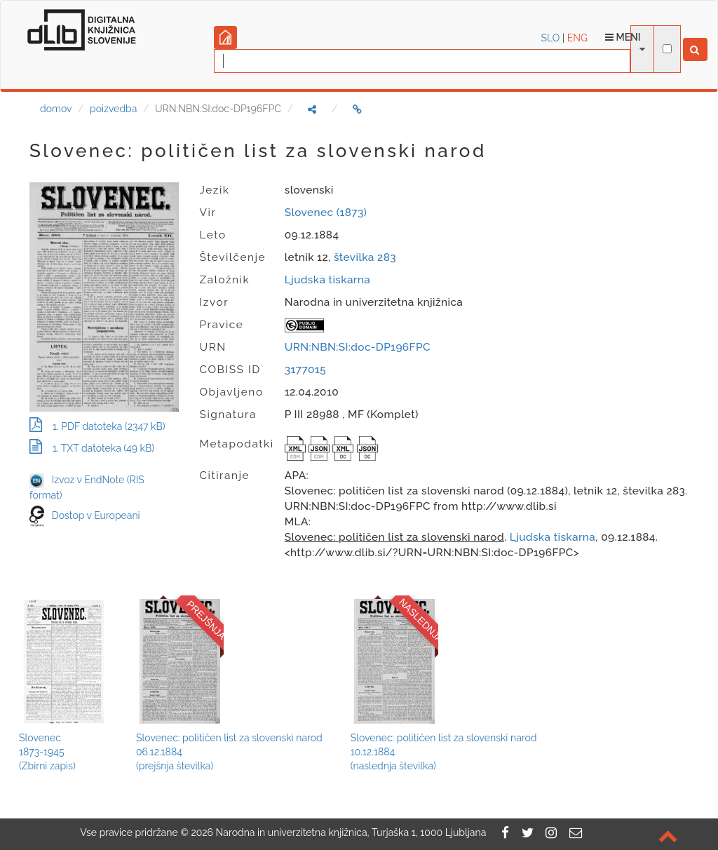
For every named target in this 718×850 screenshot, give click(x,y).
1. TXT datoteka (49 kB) (91, 448)
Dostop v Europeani (96, 515)
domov (56, 108)
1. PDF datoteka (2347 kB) (97, 426)
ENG (577, 37)
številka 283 (365, 257)
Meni (623, 37)
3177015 (305, 369)
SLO (550, 37)
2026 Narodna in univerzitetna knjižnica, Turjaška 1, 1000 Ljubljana (338, 832)
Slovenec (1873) (326, 212)
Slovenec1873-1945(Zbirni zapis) (47, 751)
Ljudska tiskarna (327, 280)
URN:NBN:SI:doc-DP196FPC (358, 347)
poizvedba (113, 108)
